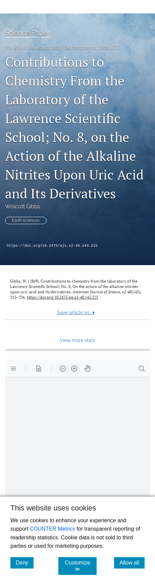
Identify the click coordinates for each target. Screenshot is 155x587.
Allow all (132, 562)
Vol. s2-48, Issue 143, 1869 (33, 47)
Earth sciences (26, 220)
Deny (25, 562)
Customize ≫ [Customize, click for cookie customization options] (80, 566)
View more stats (77, 340)
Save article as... (76, 312)
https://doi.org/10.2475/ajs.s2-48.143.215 (52, 246)
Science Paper (27, 33)
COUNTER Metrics (52, 529)
